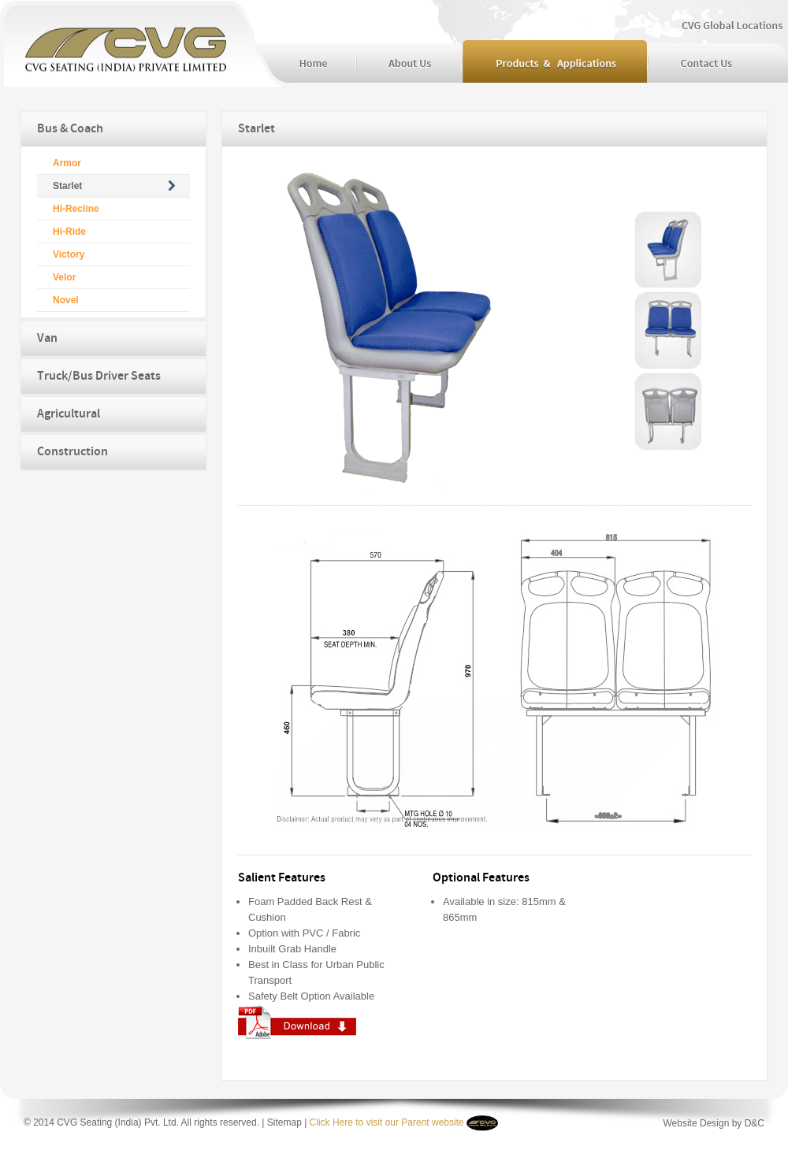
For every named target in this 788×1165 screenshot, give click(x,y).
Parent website (431, 1122)
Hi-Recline (76, 208)
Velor (64, 277)
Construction (72, 451)
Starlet (67, 185)
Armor (67, 163)
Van (47, 338)
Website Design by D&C (714, 1123)
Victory (68, 254)
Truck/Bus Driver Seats (99, 376)
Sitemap (284, 1122)
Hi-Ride (69, 231)
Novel (66, 300)
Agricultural (68, 414)
